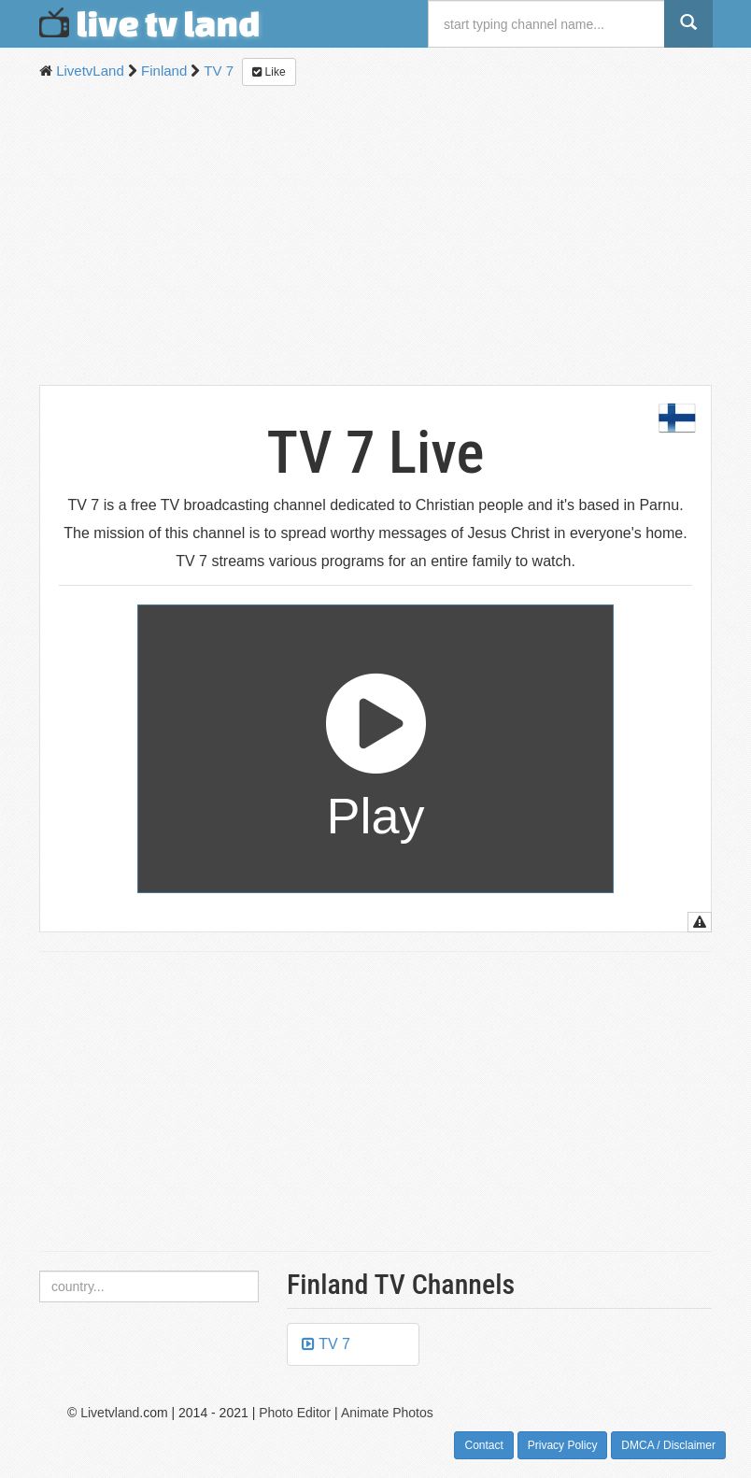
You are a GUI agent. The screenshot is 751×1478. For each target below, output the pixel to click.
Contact (483, 1445)
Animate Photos (387, 1412)
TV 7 (326, 1344)
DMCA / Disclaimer (668, 1445)
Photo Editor (295, 1412)
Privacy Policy (563, 1445)
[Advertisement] (375, 235)
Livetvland (109, 1412)
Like (268, 71)
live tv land (150, 23)
